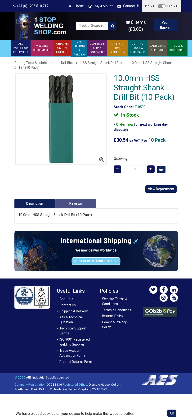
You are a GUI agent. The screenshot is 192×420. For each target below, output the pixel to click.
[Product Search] (112, 26)
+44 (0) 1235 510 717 (30, 6)
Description (34, 203)
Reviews (75, 203)
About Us (66, 299)
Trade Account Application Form (72, 353)
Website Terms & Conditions (114, 301)
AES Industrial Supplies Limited (47, 377)
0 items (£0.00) (135, 26)
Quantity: (121, 159)
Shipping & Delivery (73, 311)
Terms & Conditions (116, 310)
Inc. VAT (150, 6)
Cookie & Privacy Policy (114, 324)
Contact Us (128, 6)
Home (76, 6)
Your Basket (165, 25)
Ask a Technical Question (71, 319)
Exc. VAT (173, 6)
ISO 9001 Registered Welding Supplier (74, 342)
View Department (161, 189)
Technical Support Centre (72, 330)
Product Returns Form (75, 362)
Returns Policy (112, 316)
